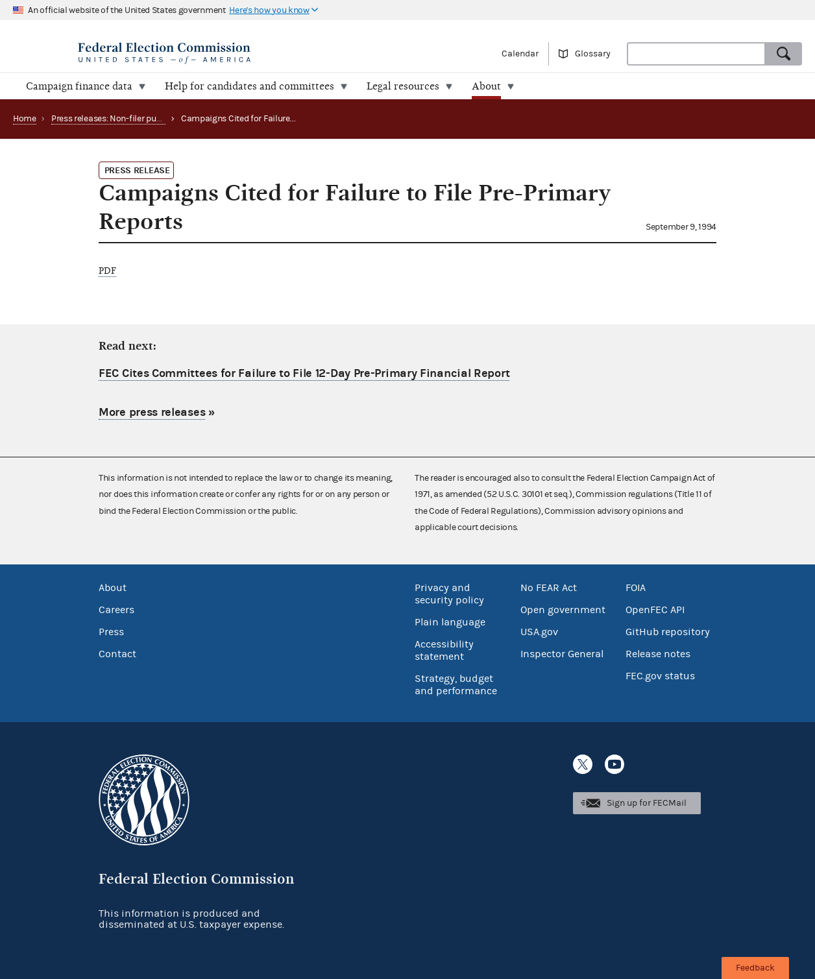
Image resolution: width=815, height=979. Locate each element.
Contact (117, 654)
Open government (562, 610)
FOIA (636, 588)
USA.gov (539, 632)
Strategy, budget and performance (456, 685)
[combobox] (696, 54)
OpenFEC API (655, 610)
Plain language (450, 622)
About (113, 588)
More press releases (152, 412)
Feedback (755, 968)
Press (111, 632)
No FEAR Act (548, 588)
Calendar (520, 54)
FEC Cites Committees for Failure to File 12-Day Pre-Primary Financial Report (304, 373)
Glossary (593, 54)
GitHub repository (668, 632)
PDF (107, 270)
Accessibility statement (444, 650)
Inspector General (561, 654)
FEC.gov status (660, 676)
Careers (116, 610)
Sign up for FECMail (647, 803)
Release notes (658, 654)
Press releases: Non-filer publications (123, 119)
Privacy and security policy (449, 594)
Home (24, 119)
